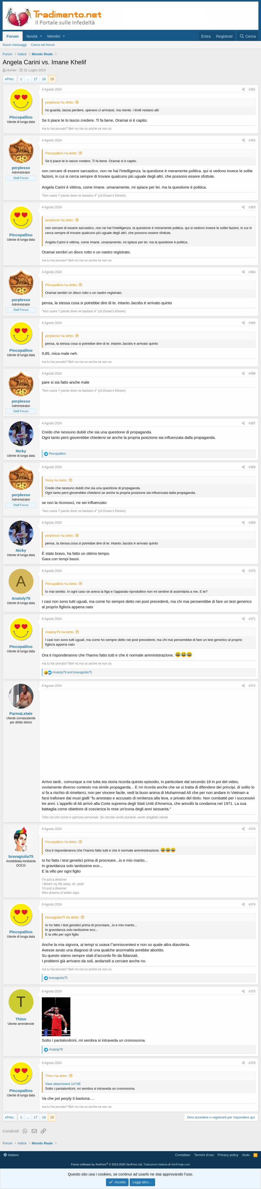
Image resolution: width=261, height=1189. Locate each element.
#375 (252, 991)
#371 (252, 619)
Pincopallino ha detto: (61, 153)
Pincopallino (20, 117)
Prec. (10, 79)
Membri (53, 36)
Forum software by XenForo (107, 1164)
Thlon (21, 1019)
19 (52, 79)
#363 (252, 207)
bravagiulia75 (21, 856)
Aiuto (246, 1155)
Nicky (21, 451)
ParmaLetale (20, 713)
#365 (252, 323)
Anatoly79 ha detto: (59, 632)
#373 (252, 829)
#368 (252, 467)
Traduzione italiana (155, 1164)
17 (35, 79)
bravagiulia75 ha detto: (62, 917)
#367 (252, 423)
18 (43, 79)
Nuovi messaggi (15, 45)
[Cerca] (247, 36)
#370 (252, 571)
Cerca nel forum (43, 45)
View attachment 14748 (63, 1084)
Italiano (11, 1155)
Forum (12, 36)
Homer (11, 70)
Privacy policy (228, 1155)
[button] (40, 36)
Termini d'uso (204, 1155)
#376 (252, 1063)
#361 (252, 89)
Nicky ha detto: (56, 480)
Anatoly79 (21, 598)
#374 (252, 904)
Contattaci (182, 1155)
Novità (32, 36)
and (72, 672)
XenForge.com (180, 1164)
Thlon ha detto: (56, 1076)
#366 (252, 373)
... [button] (27, 79)
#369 (252, 522)
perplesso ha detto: (59, 102)
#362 (252, 140)
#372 (252, 686)
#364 (252, 272)
